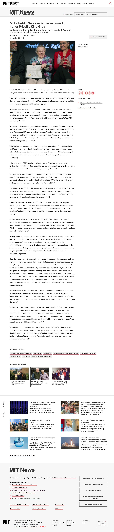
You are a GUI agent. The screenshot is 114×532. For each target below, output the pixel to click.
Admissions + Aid (61, 3)
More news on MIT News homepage (22, 455)
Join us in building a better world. (102, 523)
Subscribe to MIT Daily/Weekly (93, 478)
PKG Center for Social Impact (41, 356)
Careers (32, 524)
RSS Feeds (59, 509)
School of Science (18, 496)
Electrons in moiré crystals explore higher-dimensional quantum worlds (42, 404)
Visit (15, 524)
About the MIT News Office (19, 505)
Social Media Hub (32, 526)
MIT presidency (15, 356)
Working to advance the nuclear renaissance (92, 421)
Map (18, 524)
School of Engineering (19, 487)
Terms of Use (59, 505)
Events (23, 524)
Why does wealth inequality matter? (39, 421)
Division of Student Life (88, 108)
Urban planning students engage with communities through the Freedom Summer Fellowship (92, 404)
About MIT (92, 3)
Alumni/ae (26, 356)
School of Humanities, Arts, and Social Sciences (28, 490)
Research (42, 3)
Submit (105, 14)
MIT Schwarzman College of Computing (26, 498)
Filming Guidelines (39, 509)
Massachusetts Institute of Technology (25, 520)
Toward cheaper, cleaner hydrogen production (42, 439)
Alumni (85, 3)
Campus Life (71, 3)
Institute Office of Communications (64, 478)
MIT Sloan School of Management (24, 493)
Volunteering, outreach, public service (66, 353)
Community (37, 353)
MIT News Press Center (40, 505)
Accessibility (22, 526)
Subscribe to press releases (93, 484)
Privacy (16, 526)
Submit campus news (93, 490)
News (79, 3)
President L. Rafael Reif (88, 353)
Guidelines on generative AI (93, 504)
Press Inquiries (15, 509)
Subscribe (69, 14)
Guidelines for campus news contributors (93, 497)
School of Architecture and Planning (24, 485)
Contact (38, 524)
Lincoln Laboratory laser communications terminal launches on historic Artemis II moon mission (93, 440)
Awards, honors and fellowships (21, 353)
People (27, 524)
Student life (47, 353)
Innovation (50, 3)
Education (35, 3)
